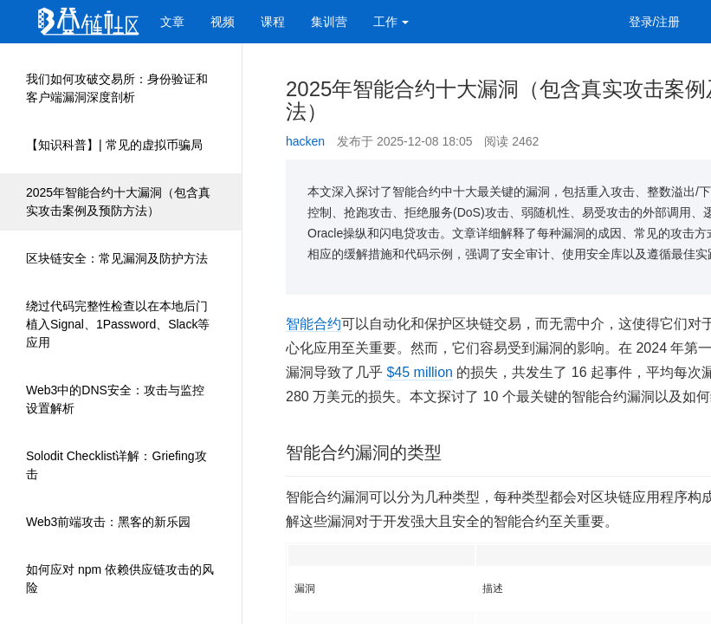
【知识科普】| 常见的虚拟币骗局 (114, 145)
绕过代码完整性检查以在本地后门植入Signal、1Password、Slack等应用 (118, 324)
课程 (273, 22)
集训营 (329, 22)
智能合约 (313, 323)
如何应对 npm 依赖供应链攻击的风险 (120, 578)
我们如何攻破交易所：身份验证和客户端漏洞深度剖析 (117, 88)
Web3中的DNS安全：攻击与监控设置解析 (115, 399)
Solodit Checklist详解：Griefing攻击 (116, 465)
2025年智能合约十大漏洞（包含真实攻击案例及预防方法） (118, 201)
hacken (305, 141)
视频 (222, 22)
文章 (172, 22)
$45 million (419, 372)
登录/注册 (655, 22)
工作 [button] (391, 22)
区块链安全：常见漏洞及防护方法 (117, 258)
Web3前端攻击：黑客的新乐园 (108, 522)
